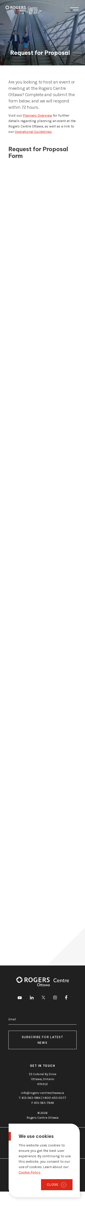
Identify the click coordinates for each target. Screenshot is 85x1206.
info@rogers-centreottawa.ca (42, 1093)
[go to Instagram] (55, 998)
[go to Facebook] (66, 998)
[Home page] (21, 8)
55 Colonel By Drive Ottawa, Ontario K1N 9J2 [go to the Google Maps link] (42, 1079)
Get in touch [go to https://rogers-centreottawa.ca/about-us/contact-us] (42, 1065)
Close (52, 1184)
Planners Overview (37, 115)
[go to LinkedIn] (32, 998)
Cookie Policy (29, 1172)
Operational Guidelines (33, 132)
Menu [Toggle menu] (74, 8)
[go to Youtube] (20, 998)
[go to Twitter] (43, 998)
